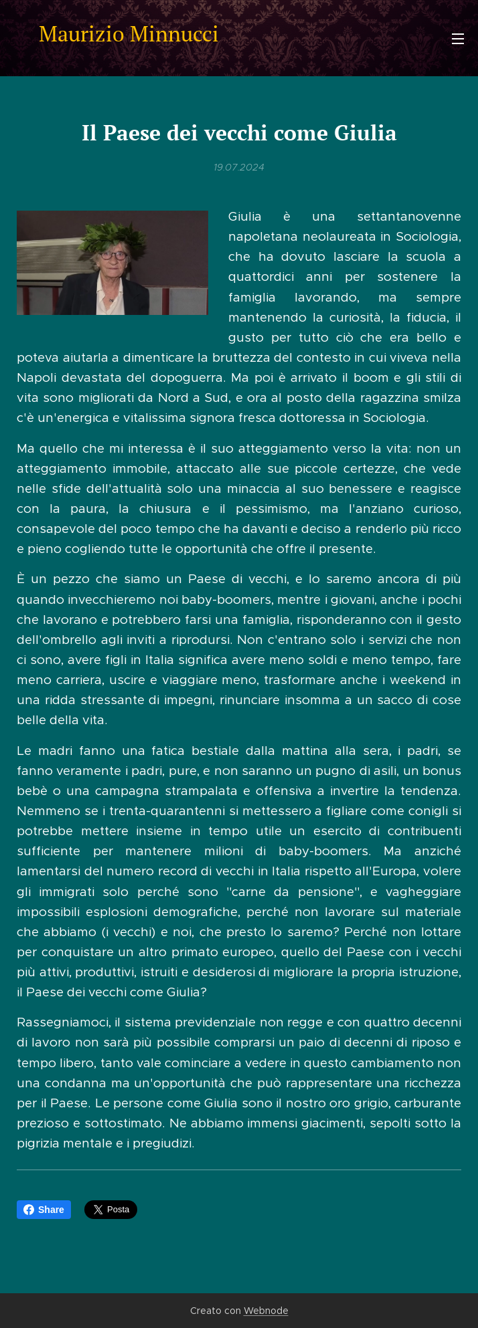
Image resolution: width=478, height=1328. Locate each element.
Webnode (266, 1311)
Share (43, 1209)
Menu (458, 38)
